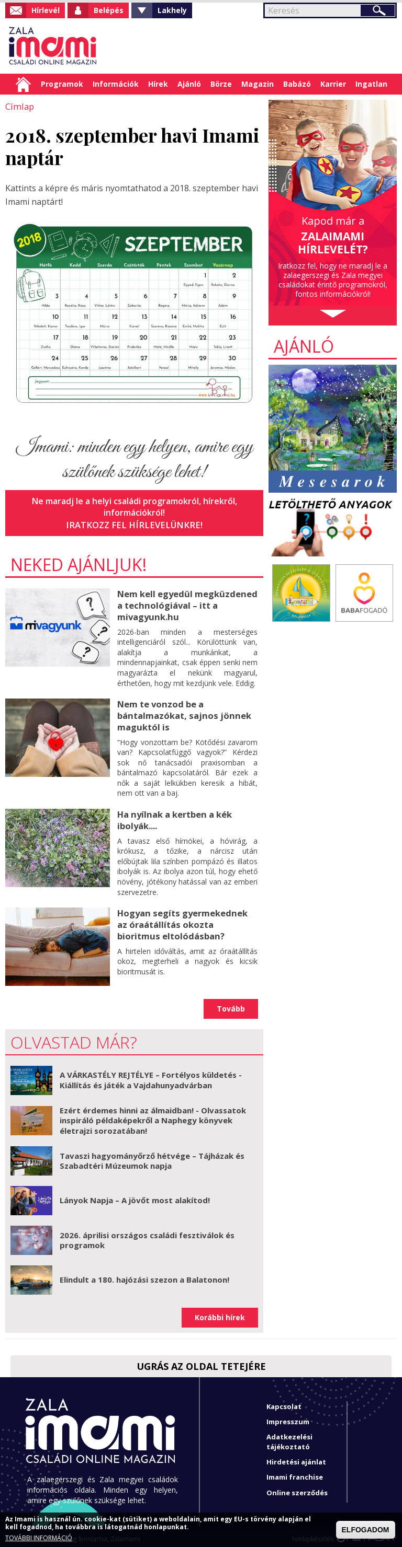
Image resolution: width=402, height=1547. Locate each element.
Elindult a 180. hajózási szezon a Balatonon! (144, 1274)
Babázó (297, 84)
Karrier (333, 84)
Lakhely (172, 10)
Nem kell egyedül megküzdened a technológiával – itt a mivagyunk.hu (185, 603)
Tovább (231, 1003)
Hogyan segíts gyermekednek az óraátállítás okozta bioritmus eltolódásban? (186, 918)
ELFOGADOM (365, 1530)
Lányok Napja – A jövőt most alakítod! (135, 1195)
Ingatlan (371, 84)
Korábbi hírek (220, 1312)
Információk (116, 84)
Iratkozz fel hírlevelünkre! (134, 524)
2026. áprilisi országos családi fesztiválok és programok (147, 1235)
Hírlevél (45, 10)
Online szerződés (297, 1487)
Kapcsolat (284, 1401)
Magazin (257, 84)
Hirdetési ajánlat (296, 1456)
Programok (62, 84)
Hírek (158, 84)
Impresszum (287, 1416)
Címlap (23, 84)
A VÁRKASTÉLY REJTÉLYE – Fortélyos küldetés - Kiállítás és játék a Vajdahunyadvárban (151, 1074)
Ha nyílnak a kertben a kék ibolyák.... (173, 815)
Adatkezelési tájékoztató (289, 1436)
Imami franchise (294, 1471)
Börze (221, 84)
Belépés (109, 10)
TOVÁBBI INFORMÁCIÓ (38, 1538)
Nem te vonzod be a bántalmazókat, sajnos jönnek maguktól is (182, 712)
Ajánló (189, 84)
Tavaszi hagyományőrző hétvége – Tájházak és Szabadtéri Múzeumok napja (152, 1155)
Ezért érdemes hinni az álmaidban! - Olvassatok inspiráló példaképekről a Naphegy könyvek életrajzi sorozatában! (153, 1115)
